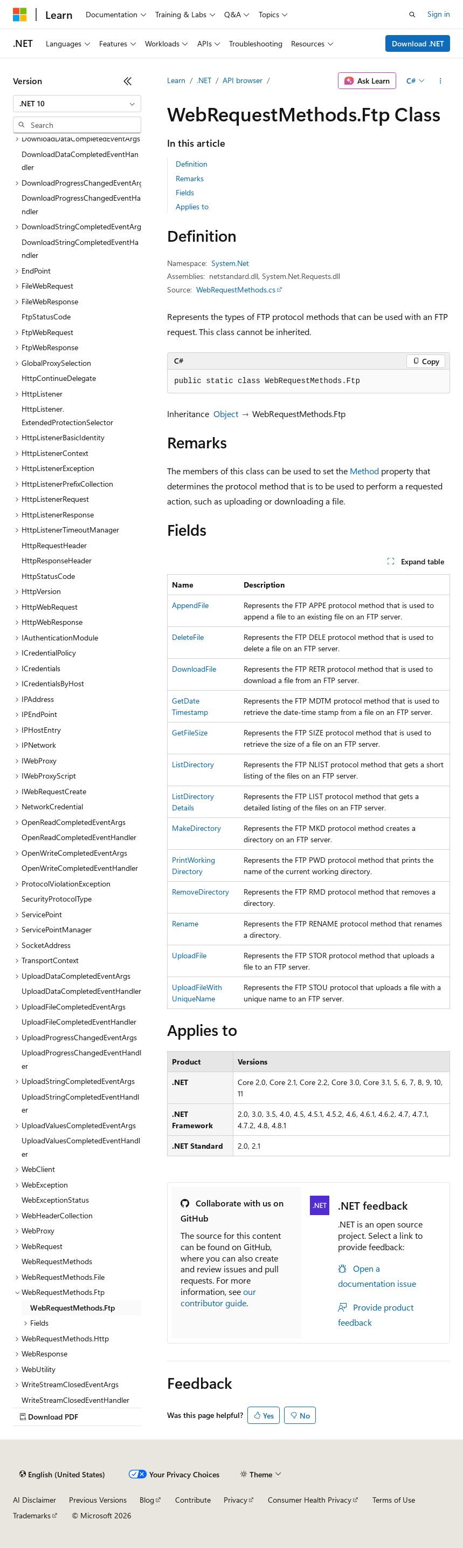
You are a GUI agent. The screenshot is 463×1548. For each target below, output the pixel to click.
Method (364, 470)
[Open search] (412, 14)
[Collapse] (127, 81)
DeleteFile (188, 637)
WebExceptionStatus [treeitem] (55, 1200)
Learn (176, 80)
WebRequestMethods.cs (235, 289)
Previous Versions (98, 1500)
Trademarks (32, 1515)
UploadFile (189, 955)
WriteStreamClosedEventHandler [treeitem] (75, 1400)
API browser (242, 80)
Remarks (190, 178)
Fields (185, 192)
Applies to (192, 206)
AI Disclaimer (34, 1500)
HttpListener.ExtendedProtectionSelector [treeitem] (67, 415)
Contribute (193, 1500)
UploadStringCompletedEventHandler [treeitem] (80, 1103)
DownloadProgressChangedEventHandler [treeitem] (81, 204)
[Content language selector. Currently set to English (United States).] (62, 1474)
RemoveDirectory (200, 891)
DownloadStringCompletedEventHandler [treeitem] (80, 249)
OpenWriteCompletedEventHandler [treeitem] (80, 868)
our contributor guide (218, 1297)
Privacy (235, 1500)
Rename (185, 923)
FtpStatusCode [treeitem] (46, 316)
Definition (192, 164)
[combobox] (77, 103)
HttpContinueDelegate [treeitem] (59, 378)
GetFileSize (190, 732)
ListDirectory (193, 764)
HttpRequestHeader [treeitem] (54, 545)
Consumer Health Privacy (309, 1500)
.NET (204, 80)
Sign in (438, 14)
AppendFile (190, 605)
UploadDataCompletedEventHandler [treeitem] (81, 991)
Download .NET (418, 43)
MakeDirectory (196, 828)
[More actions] (440, 81)
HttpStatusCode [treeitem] (48, 576)
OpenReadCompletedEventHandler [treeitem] (79, 837)
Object (225, 413)
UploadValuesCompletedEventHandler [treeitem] (81, 1147)
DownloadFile (194, 669)
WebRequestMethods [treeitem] (57, 1261)
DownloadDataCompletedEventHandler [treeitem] (80, 161)
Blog (147, 1500)
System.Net (230, 263)
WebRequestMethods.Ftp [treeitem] (72, 1307)
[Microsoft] (20, 15)
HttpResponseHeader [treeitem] (57, 560)
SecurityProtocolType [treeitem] (57, 899)
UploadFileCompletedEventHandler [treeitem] (79, 1022)
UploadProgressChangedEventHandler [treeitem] (81, 1059)
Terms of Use (393, 1500)
